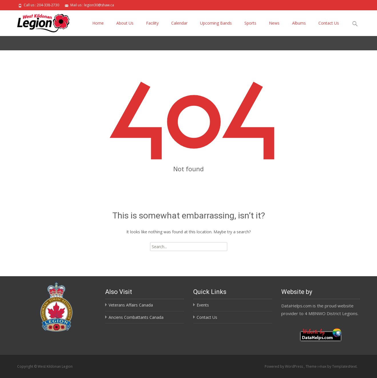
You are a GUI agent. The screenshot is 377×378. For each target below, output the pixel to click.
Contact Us (328, 23)
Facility (152, 23)
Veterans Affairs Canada (131, 305)
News (274, 23)
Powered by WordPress (284, 366)
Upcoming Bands (216, 23)
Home (98, 23)
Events (203, 305)
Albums (299, 23)
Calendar (179, 23)
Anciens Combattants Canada (136, 317)
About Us (124, 23)
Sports (250, 23)
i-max (322, 366)
